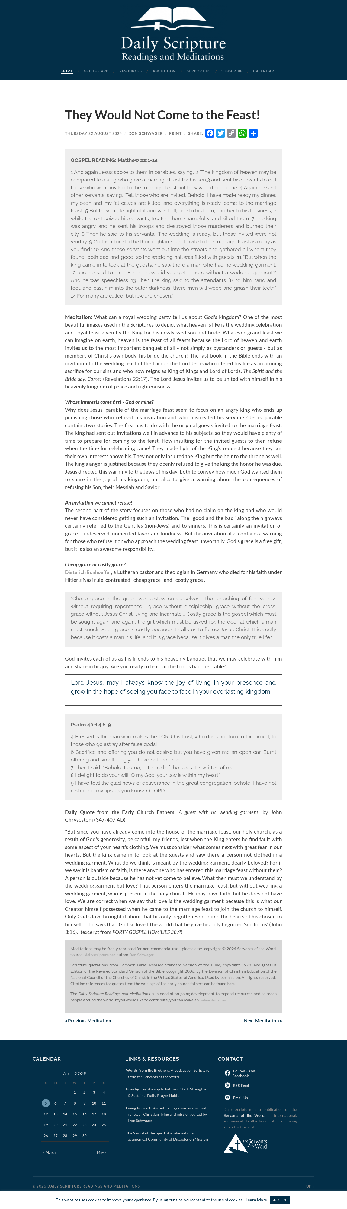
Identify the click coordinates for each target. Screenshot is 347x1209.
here (231, 983)
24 (94, 1125)
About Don (164, 71)
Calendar (263, 71)
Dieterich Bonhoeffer (90, 572)
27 (55, 1136)
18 (104, 1114)
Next (262, 1021)
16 (84, 1114)
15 (75, 1114)
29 (75, 1136)
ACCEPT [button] (280, 1200)
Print (175, 133)
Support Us (199, 71)
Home (67, 71)
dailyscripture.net (101, 954)
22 (75, 1125)
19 (46, 1125)
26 (46, 1136)
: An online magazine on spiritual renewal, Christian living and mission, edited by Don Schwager (167, 1115)
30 (84, 1136)
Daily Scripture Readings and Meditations (93, 1187)
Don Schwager (145, 133)
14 (65, 1114)
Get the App (96, 71)
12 (46, 1114)
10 (94, 1104)
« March (49, 1153)
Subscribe (231, 71)
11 (104, 1104)
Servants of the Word (244, 1116)
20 (55, 1125)
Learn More (256, 1199)
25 (104, 1125)
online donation (214, 999)
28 (65, 1136)
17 (94, 1114)
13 (55, 1114)
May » (102, 1153)
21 (65, 1125)
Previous (89, 1021)
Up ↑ (310, 1187)
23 (84, 1125)
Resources (130, 71)
